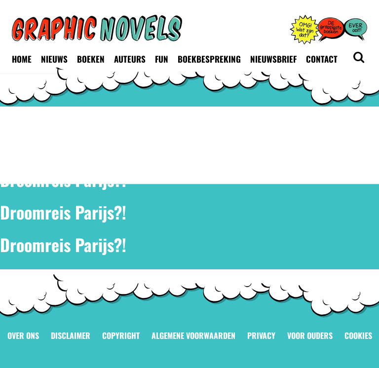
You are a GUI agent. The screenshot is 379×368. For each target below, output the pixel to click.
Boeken (91, 59)
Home (22, 59)
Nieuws (54, 59)
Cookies (358, 335)
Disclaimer (70, 335)
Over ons (23, 335)
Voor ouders (310, 335)
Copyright (121, 335)
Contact (322, 59)
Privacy (261, 335)
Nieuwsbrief (273, 59)
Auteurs (130, 59)
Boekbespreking (209, 59)
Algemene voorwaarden (193, 335)
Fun (161, 59)
